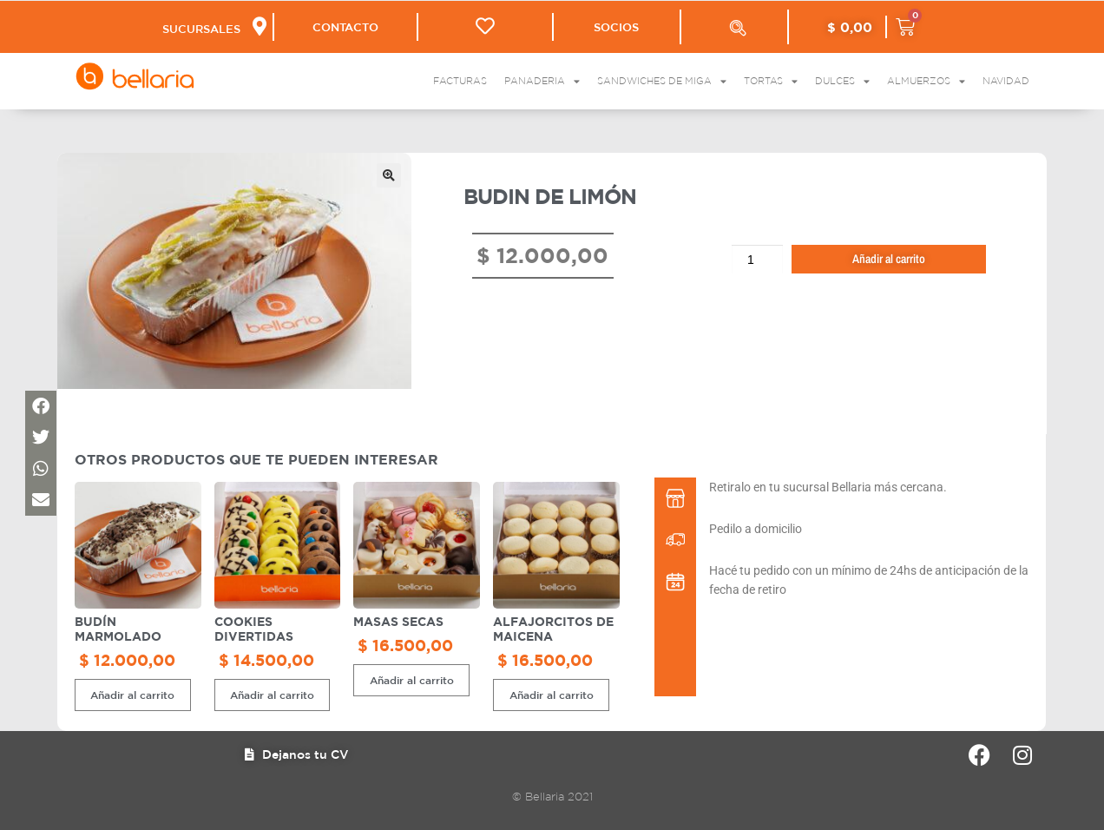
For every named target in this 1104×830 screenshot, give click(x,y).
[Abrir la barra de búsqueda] (737, 27)
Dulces (842, 81)
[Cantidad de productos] (757, 259)
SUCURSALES (200, 29)
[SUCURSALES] (258, 26)
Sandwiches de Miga (661, 81)
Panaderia (542, 81)
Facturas (460, 81)
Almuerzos (926, 81)
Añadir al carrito (888, 259)
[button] (389, 175)
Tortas (771, 81)
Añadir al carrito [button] (132, 694)
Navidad (1005, 81)
